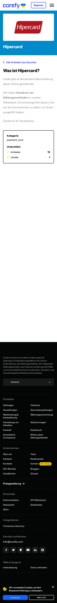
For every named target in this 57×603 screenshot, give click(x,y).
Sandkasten (36, 504)
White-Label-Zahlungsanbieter (39, 436)
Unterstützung (10, 567)
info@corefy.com (13, 541)
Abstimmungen (38, 422)
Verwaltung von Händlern (11, 424)
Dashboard (36, 430)
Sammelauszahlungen (41, 410)
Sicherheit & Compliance (9, 436)
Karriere (41, 463)
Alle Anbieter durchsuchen (19, 62)
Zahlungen (8, 405)
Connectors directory (13, 526)
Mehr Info (41, 597)
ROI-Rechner (9, 468)
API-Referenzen (38, 500)
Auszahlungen (10, 410)
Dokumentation (11, 500)
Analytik (7, 430)
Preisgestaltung (12, 483)
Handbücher (9, 473)
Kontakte (7, 463)
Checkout (35, 405)
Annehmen (15, 597)
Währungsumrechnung (41, 414)
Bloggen (34, 468)
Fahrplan (7, 459)
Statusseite (8, 504)
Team (33, 454)
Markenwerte (36, 459)
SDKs (6, 509)
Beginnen (38, 5)
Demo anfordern (38, 567)
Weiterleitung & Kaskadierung (10, 416)
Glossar (34, 473)
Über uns (7, 454)
